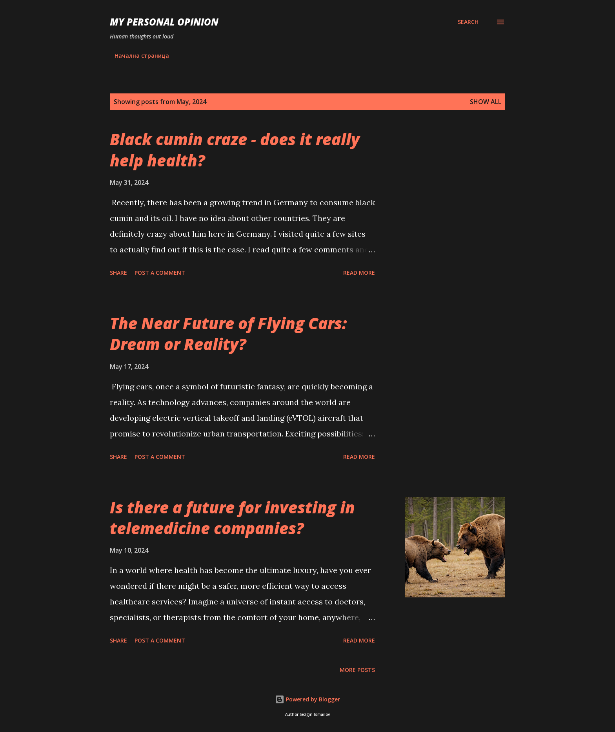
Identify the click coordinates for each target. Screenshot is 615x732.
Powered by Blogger (307, 699)
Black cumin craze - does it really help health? (235, 149)
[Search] (468, 22)
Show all (485, 101)
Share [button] (118, 272)
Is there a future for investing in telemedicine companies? (232, 518)
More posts (357, 670)
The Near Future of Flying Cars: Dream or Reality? (228, 333)
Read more (359, 272)
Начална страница (142, 55)
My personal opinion (164, 21)
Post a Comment (160, 272)
